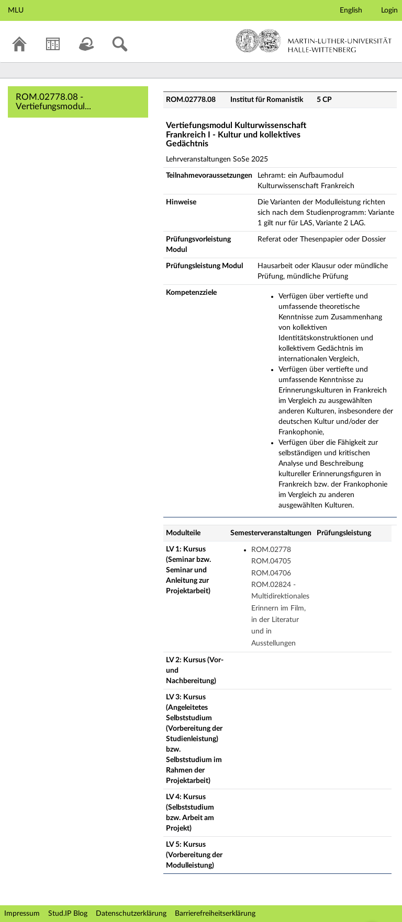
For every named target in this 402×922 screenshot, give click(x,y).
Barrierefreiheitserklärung (215, 913)
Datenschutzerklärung (131, 913)
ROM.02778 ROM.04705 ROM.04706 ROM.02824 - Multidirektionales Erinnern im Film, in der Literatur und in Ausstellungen (280, 596)
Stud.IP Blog (67, 913)
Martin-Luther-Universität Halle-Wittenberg (314, 40)
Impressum (22, 913)
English (351, 10)
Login (389, 10)
